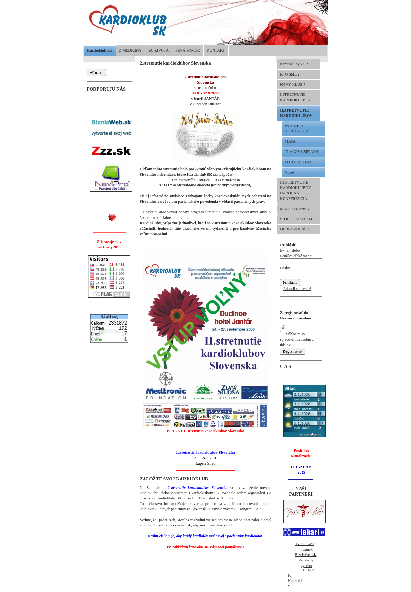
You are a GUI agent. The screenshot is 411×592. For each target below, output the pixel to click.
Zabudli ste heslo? (297, 288)
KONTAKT (216, 50)
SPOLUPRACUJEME (297, 219)
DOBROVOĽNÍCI (294, 229)
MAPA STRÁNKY (295, 209)
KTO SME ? (289, 74)
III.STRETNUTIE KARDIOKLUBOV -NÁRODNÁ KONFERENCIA (296, 190)
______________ (111, 205)
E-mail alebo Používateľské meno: (301, 256)
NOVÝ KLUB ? (292, 84)
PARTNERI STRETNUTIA (297, 129)
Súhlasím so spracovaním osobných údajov (297, 339)
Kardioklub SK (99, 50)
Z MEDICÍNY (130, 50)
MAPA (290, 141)
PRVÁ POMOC (187, 50)
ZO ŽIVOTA (158, 50)
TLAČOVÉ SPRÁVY (302, 151)
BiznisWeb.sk (305, 554)
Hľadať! (96, 72)
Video (289, 172)
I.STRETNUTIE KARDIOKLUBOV (295, 97)
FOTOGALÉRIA (298, 162)
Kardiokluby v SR (294, 64)
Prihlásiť (308, 570)
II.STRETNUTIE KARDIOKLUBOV (296, 113)
